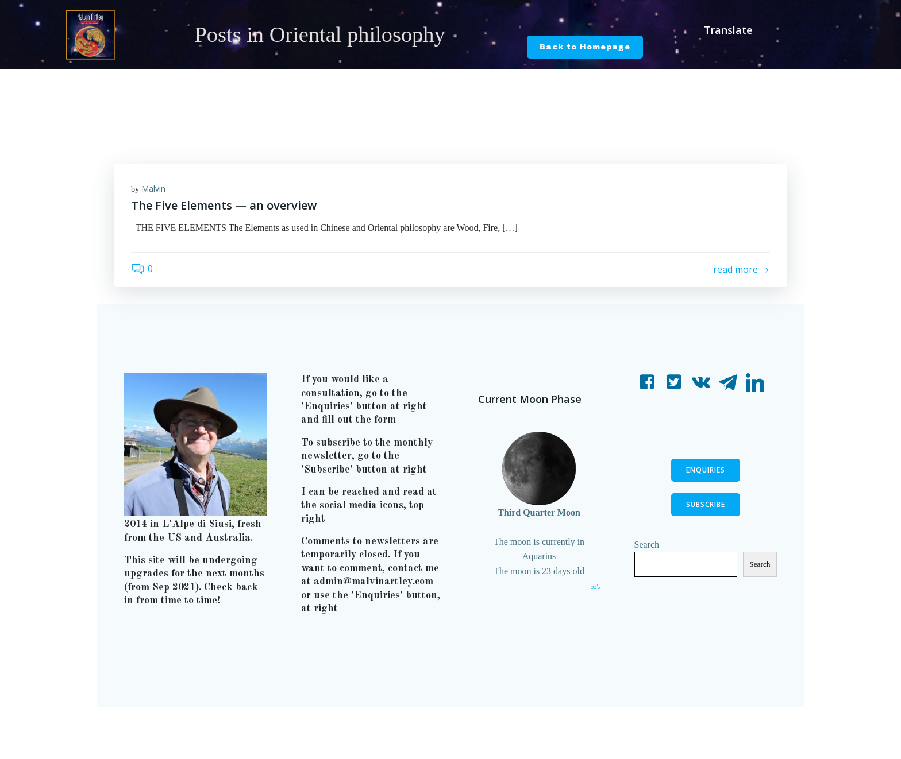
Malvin (153, 188)
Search (647, 544)
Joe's (594, 587)
